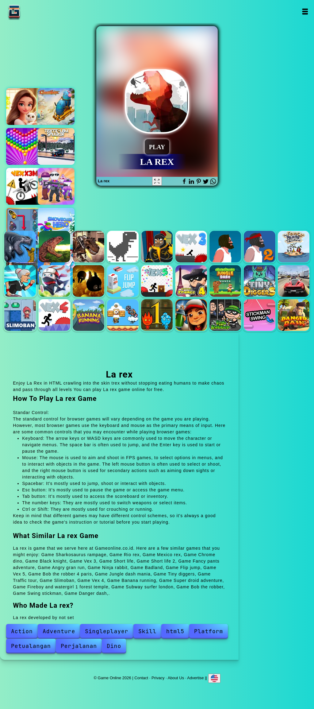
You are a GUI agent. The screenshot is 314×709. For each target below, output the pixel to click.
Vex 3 (191, 246)
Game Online (33, 11)
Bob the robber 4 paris (191, 281)
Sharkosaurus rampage (20, 246)
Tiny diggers (259, 281)
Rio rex (54, 246)
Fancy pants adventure (293, 246)
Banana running (88, 315)
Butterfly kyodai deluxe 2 (24, 226)
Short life (225, 246)
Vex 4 (54, 315)
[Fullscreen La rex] (157, 181)
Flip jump (123, 281)
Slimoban (20, 315)
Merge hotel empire (24, 106)
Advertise (195, 677)
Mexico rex (88, 246)
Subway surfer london (191, 315)
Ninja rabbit (54, 281)
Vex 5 (157, 281)
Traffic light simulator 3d (56, 146)
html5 (175, 631)
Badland (88, 281)
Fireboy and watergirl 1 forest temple (157, 315)
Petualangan (31, 645)
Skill (147, 631)
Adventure (59, 631)
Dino (114, 645)
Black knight (157, 246)
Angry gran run (20, 281)
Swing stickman (259, 315)
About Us (176, 677)
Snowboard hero (56, 226)
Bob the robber (225, 315)
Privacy (158, 677)
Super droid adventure (123, 315)
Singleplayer (106, 631)
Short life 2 (259, 246)
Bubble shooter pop (24, 146)
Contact (141, 677)
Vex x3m (24, 186)
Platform (208, 631)
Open (305, 11)
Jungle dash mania (225, 281)
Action (22, 631)
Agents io (56, 186)
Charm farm (56, 106)
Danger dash (293, 315)
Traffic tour (293, 281)
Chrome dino (123, 246)
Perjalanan (79, 645)
